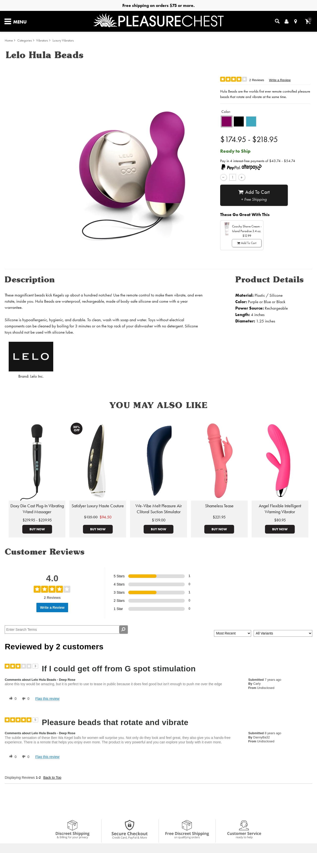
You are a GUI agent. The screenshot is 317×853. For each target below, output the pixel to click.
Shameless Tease (219, 506)
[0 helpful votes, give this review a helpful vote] (11, 699)
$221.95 (219, 517)
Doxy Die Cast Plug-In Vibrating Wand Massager (37, 508)
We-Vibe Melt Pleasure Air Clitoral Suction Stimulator (158, 508)
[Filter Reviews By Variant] (283, 633)
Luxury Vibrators (63, 40)
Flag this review (47, 699)
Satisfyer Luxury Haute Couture (98, 506)
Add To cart (254, 195)
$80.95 (280, 520)
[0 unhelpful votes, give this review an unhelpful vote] (24, 699)
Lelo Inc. (37, 376)
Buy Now (37, 529)
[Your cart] (308, 21)
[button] (226, 121)
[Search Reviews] (66, 629)
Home (9, 40)
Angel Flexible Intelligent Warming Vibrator (280, 508)
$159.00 (158, 520)
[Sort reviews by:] (232, 633)
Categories (24, 40)
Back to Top (52, 778)
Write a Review (280, 80)
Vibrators (42, 40)
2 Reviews (256, 80)
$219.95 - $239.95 (37, 520)
